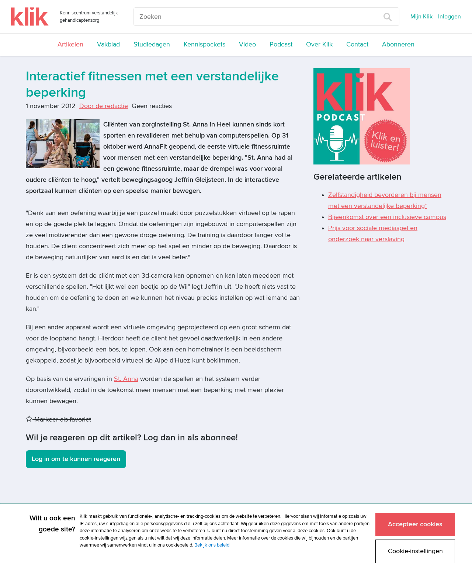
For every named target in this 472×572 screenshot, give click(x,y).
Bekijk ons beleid (211, 545)
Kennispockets (204, 44)
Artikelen (70, 44)
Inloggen (449, 16)
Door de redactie (103, 106)
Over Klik (319, 44)
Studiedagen (151, 44)
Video (247, 44)
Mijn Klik (421, 16)
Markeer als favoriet (58, 419)
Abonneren (398, 44)
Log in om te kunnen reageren (76, 459)
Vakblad (108, 44)
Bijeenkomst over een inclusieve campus (387, 217)
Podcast (281, 44)
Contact (357, 44)
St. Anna (126, 379)
